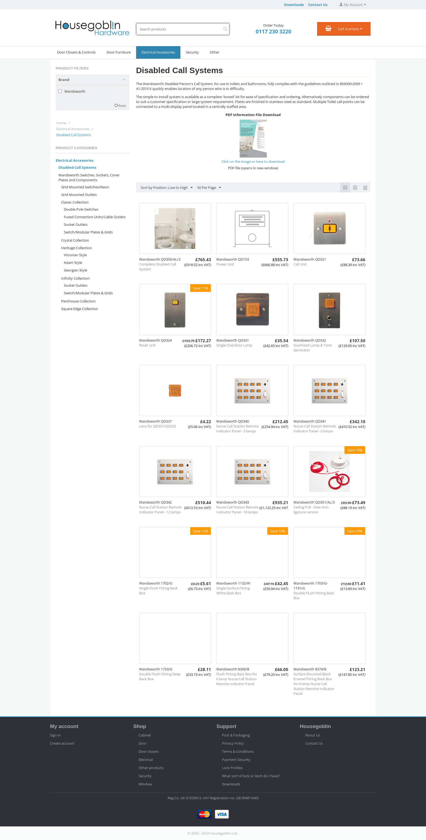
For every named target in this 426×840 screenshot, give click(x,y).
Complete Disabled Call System (157, 266)
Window (145, 784)
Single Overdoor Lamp (234, 345)
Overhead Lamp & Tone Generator (312, 347)
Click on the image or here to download (253, 161)
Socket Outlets (75, 224)
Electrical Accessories (158, 52)
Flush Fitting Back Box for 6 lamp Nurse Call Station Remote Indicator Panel (236, 679)
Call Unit (300, 264)
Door (143, 743)
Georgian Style (75, 270)
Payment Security (236, 759)
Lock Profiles (232, 767)
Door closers (149, 751)
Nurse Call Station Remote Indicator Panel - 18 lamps (237, 509)
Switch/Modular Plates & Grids (88, 232)
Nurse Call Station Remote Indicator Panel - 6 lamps (314, 428)
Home (61, 122)
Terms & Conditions (238, 751)
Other (214, 52)
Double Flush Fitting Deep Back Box (160, 676)
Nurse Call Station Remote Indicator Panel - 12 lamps (160, 509)
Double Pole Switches (81, 209)
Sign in (55, 735)
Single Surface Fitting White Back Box (233, 590)
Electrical (146, 759)
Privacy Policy (233, 743)
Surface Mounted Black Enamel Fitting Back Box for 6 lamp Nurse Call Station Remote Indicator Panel (313, 684)
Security (192, 52)
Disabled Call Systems (77, 167)
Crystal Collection (75, 240)
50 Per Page (209, 188)
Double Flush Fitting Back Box (313, 595)
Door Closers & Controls (76, 52)
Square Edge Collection (79, 308)
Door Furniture (118, 52)
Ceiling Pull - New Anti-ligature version (311, 509)
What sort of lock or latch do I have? (251, 775)
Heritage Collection (76, 247)
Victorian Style (75, 254)
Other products (151, 767)
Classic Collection (75, 202)
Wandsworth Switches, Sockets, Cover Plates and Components (89, 177)
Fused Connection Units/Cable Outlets (95, 216)
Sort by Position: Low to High (167, 188)
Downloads (294, 4)
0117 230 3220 (273, 31)
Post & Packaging (236, 735)
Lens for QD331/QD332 (157, 426)
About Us (312, 735)
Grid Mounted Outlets (79, 194)
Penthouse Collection (78, 301)
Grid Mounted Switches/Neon (85, 187)
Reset (122, 106)
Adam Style (73, 262)
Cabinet (145, 735)
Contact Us (317, 4)
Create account (62, 743)
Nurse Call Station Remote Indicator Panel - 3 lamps (237, 428)
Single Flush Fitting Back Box (158, 590)
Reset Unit (147, 345)
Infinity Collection (75, 278)
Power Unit (225, 264)
